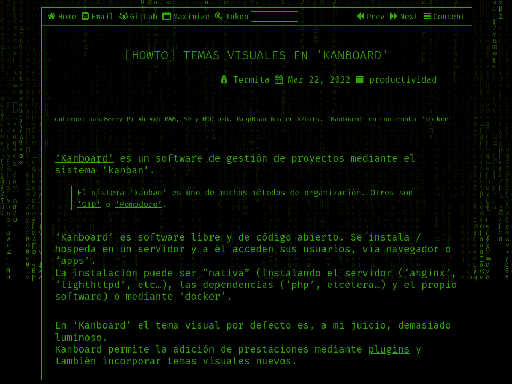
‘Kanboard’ (84, 158)
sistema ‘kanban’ (102, 170)
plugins (389, 349)
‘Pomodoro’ (138, 204)
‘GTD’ (89, 204)
